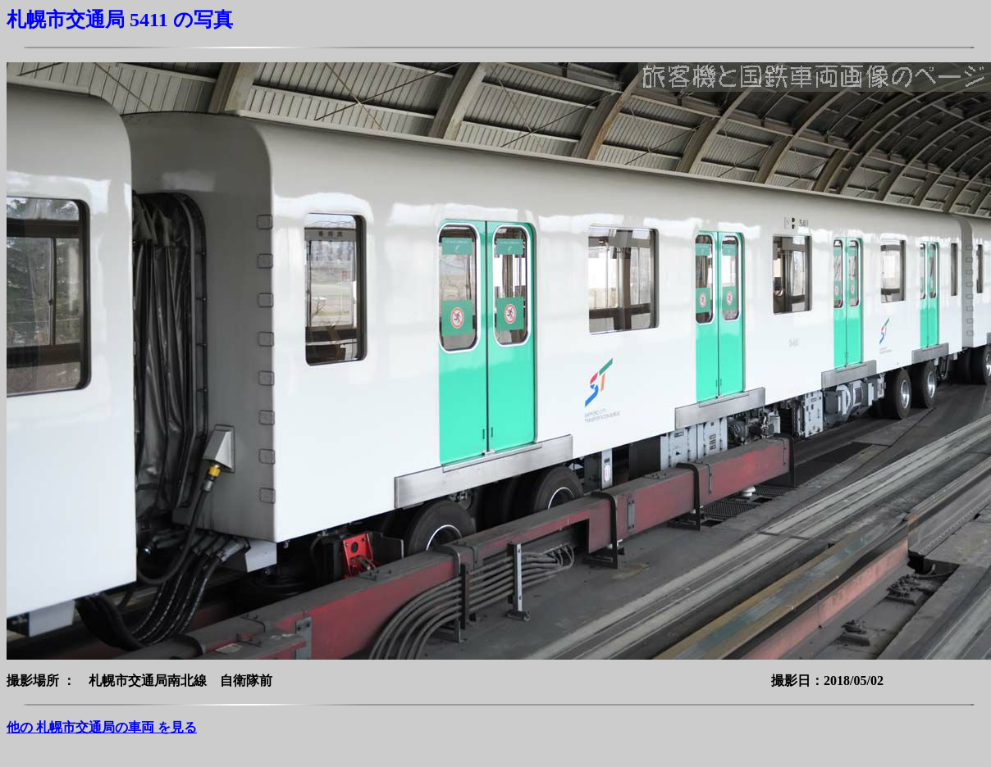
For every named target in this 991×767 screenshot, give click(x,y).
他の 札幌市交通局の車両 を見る (102, 727)
